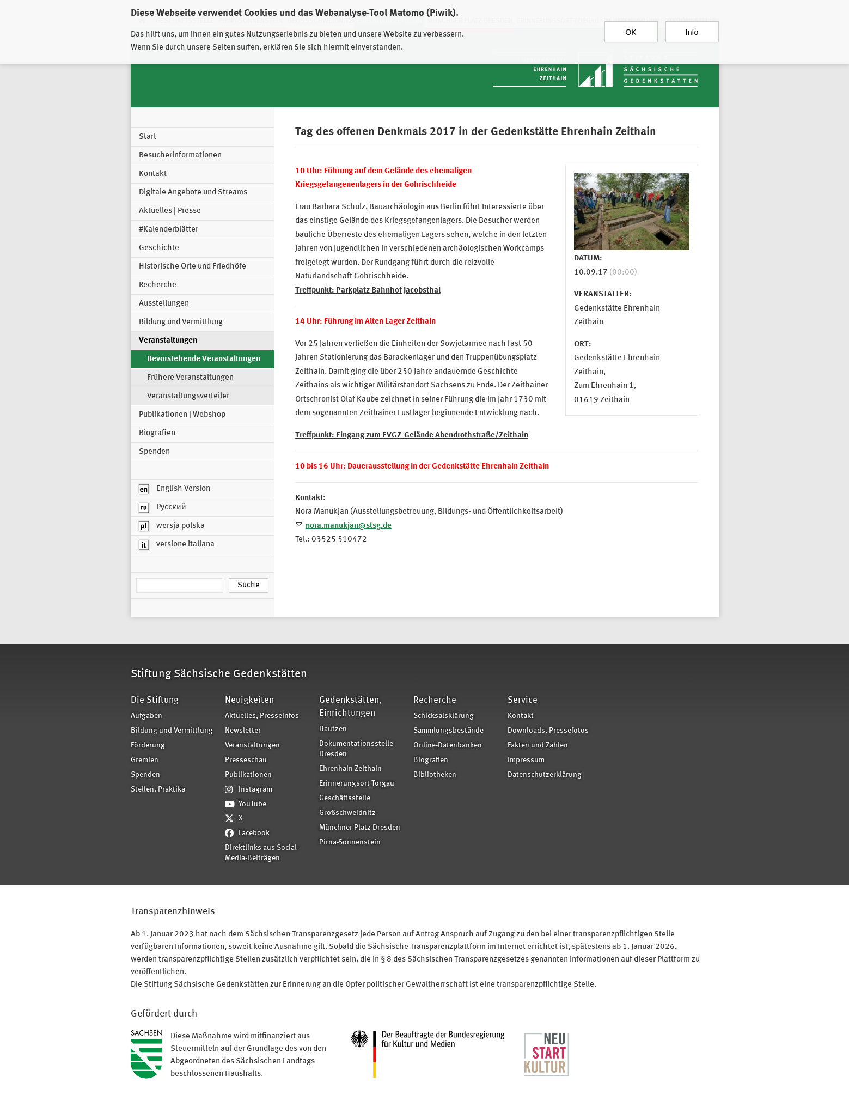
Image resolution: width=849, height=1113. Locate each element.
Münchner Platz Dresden (359, 827)
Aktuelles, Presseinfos (262, 716)
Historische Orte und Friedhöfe (192, 267)
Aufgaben (146, 716)
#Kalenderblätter (168, 230)
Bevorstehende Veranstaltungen (203, 359)
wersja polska (172, 526)
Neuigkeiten (249, 700)
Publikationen (248, 775)
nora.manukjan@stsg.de (349, 526)
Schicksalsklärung (443, 716)
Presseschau (246, 760)
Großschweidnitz (347, 813)
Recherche (157, 285)
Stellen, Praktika (158, 789)
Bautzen (333, 729)
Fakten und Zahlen (538, 745)
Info (692, 26)
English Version (174, 489)
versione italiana (177, 545)
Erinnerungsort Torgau (356, 783)
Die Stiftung (155, 700)
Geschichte (159, 248)
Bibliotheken (434, 775)
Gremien (144, 760)
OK (630, 26)
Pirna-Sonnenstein (350, 842)
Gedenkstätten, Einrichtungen (350, 707)
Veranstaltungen (168, 341)
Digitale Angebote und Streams (193, 192)
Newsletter (243, 730)
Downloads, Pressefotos (548, 730)
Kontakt (153, 174)
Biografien (157, 433)
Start (147, 137)
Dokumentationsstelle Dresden (356, 749)
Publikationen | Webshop (182, 415)
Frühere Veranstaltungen (190, 378)
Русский (162, 508)
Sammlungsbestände (448, 730)
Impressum (526, 760)
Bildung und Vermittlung (181, 322)
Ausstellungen (164, 304)
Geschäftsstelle (344, 798)
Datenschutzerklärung (545, 775)
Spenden (154, 452)
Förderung (148, 745)
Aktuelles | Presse (170, 211)
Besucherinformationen (180, 155)
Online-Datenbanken (447, 745)
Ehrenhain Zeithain (350, 769)
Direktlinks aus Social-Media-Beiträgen (262, 853)
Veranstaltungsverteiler (188, 396)
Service (523, 700)
